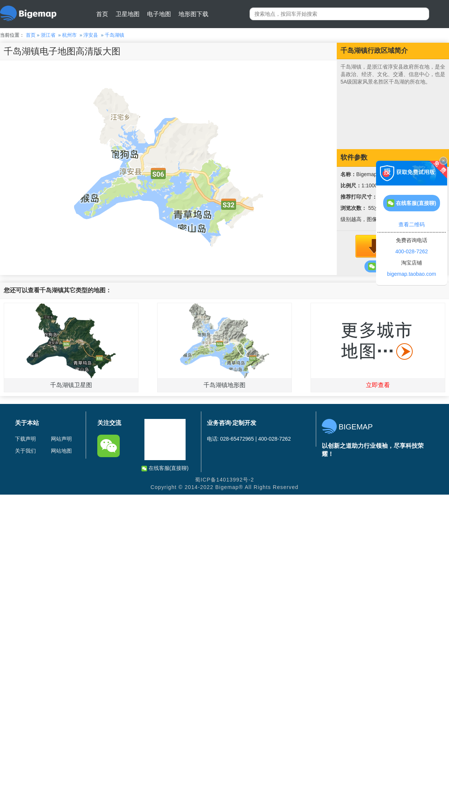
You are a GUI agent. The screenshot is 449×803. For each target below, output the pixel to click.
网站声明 (61, 439)
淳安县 (90, 35)
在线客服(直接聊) (165, 468)
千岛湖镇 (114, 35)
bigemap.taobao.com (411, 274)
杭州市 (69, 35)
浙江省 (48, 35)
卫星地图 (128, 14)
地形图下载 (193, 14)
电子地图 (159, 14)
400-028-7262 (411, 251)
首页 (102, 14)
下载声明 (25, 439)
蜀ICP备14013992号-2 (224, 480)
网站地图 (61, 451)
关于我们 (25, 451)
